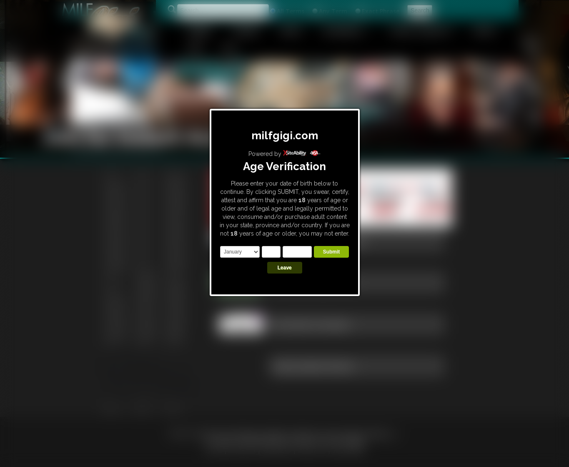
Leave (284, 268)
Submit (331, 252)
